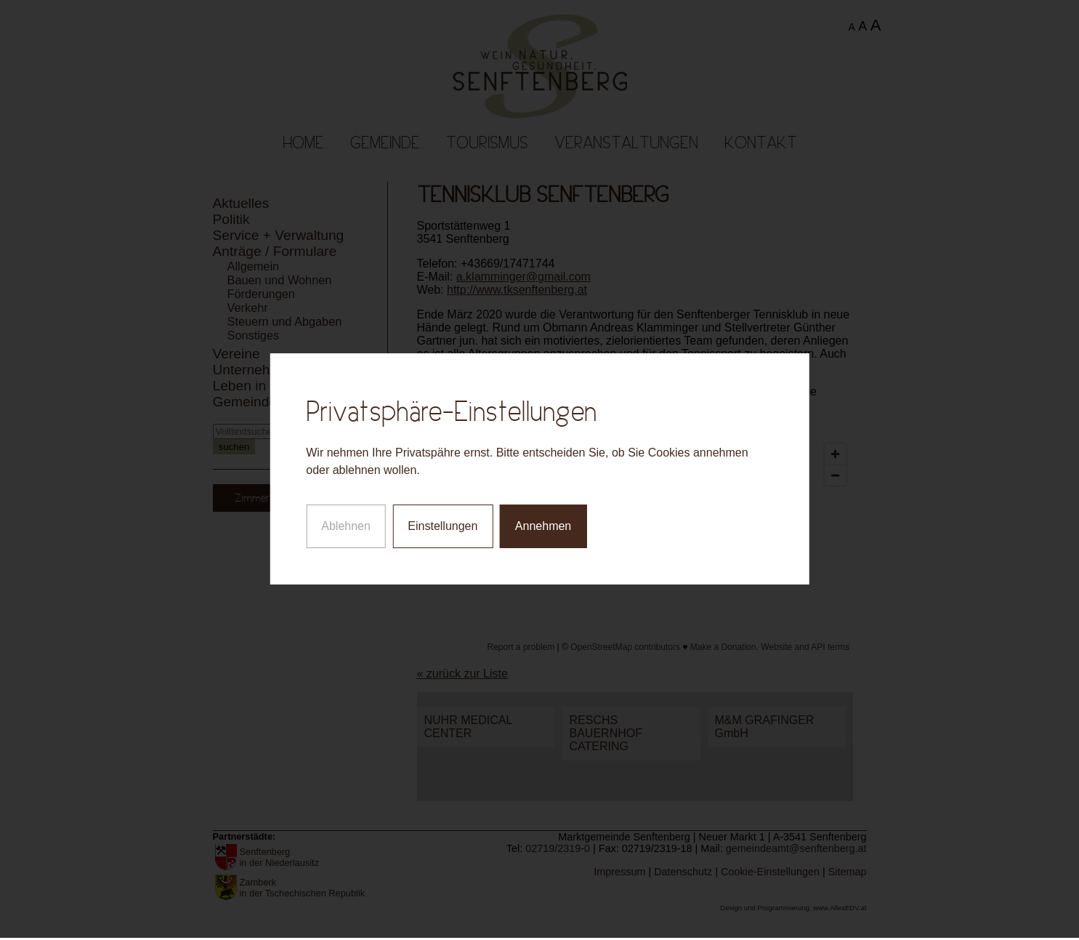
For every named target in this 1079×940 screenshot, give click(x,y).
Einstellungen (442, 511)
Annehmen (543, 511)
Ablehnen (346, 511)
